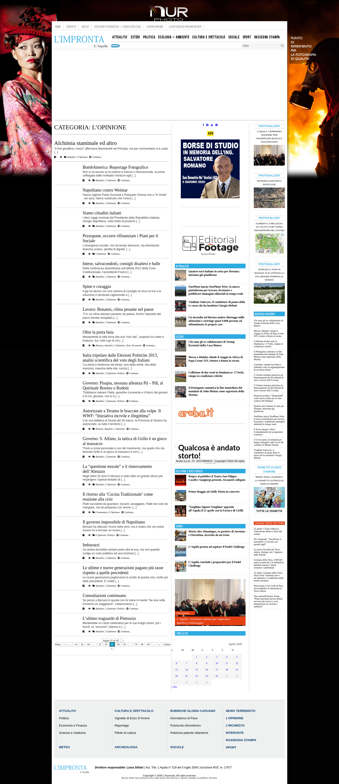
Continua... (95, 157)
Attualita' (71, 157)
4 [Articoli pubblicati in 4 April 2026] (226, 657)
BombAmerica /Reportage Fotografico (115, 167)
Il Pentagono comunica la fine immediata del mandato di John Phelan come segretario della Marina (216, 391)
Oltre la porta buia (98, 332)
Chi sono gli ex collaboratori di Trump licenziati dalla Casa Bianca (212, 343)
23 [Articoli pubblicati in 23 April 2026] (207, 676)
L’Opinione (234, 718)
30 (88, 644)
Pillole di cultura (125, 733)
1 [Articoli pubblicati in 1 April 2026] (196, 657)
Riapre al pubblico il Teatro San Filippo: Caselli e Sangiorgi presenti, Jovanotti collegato (217, 478)
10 (76, 644)
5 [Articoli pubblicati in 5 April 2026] (237, 657)
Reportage (122, 725)
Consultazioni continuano (104, 595)
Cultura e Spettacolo (189, 471)
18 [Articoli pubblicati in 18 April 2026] (227, 669)
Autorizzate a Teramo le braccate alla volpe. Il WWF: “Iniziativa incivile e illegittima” (122, 413)
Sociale (177, 747)
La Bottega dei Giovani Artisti (185, 27)
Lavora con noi (154, 27)
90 (148, 644)
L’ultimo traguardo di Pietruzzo (109, 618)
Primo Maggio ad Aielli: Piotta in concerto (214, 491)
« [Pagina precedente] (65, 644)
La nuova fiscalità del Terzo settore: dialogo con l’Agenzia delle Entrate (268, 552)
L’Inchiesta (235, 725)
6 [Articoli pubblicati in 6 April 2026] (176, 663)
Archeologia (126, 747)
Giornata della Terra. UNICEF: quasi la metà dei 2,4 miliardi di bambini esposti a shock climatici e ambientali (269, 564)
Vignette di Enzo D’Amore (132, 718)
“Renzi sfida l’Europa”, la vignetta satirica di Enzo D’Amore (269, 480)
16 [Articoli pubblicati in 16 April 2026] (207, 669)
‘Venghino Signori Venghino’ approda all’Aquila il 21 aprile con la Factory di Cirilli (216, 508)
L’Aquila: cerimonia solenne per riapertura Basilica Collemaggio (203, 621)
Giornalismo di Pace (184, 718)
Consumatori (102, 512)
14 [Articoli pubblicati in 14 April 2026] (187, 669)
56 (106, 644)
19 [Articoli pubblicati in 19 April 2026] (237, 669)
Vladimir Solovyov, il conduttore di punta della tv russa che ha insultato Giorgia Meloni (217, 303)
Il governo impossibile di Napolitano (114, 522)
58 (118, 644)
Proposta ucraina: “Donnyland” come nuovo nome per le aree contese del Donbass (268, 398)
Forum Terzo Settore (269, 523)
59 (124, 644)
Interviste (235, 733)
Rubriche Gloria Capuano (192, 711)
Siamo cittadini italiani (102, 213)
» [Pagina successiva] (159, 644)
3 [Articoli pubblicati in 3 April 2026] (216, 657)
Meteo (85, 27)
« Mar (174, 687)
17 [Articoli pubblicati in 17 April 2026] (217, 669)
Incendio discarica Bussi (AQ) (269, 183)
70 (136, 644)
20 (82, 644)
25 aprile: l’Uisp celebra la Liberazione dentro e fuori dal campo (268, 531)
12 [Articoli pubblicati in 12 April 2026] (237, 663)
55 (100, 644)
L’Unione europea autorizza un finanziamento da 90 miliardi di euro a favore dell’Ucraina (268, 377)
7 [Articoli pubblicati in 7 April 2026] (186, 663)
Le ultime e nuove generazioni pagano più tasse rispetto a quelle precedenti (123, 570)
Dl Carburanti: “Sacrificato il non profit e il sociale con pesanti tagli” (267, 542)
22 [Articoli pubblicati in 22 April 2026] (196, 676)
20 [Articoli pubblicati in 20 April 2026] (176, 676)
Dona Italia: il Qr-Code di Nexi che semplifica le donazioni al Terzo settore (268, 588)
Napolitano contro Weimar (105, 190)
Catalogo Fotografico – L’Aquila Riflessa (117, 27)
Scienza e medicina (72, 733)
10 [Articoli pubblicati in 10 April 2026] (217, 663)
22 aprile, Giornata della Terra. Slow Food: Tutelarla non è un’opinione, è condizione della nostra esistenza (268, 577)
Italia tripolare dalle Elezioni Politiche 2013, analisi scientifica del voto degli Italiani (120, 358)
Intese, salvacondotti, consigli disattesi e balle (121, 263)
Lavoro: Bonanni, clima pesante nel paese (118, 309)
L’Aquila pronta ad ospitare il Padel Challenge (217, 546)
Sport (179, 526)
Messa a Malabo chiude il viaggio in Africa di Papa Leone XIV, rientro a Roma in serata (216, 358)
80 (142, 644)
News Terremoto (133, 345)
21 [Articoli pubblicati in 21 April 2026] (187, 676)
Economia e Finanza (73, 725)
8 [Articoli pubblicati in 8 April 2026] (196, 663)
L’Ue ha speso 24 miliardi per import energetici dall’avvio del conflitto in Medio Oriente (268, 442)
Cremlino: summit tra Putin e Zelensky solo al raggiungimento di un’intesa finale (269, 367)
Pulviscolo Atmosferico (185, 725)
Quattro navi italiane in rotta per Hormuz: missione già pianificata (214, 273)
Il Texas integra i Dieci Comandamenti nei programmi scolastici (268, 432)
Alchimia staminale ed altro (85, 143)
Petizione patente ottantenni (189, 733)
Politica (121, 373)
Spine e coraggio (97, 286)
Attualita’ (68, 711)
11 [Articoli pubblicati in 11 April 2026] (227, 663)
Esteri (180, 337)
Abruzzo (99, 345)
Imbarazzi (91, 545)
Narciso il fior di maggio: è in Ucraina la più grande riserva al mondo (269, 274)
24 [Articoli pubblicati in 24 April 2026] (217, 676)
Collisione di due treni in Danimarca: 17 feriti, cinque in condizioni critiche (216, 374)
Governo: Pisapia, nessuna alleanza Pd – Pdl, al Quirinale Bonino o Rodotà (123, 385)
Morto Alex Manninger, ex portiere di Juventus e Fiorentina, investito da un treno (217, 533)
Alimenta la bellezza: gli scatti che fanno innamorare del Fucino (269, 227)
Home (58, 27)
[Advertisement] (169, 85)
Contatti (71, 27)
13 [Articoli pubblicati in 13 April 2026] (176, 669)
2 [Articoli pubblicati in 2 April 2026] (206, 657)
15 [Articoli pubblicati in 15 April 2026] (196, 669)
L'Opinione (82, 157)
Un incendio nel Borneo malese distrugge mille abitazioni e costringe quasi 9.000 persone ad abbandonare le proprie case (216, 321)
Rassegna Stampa (241, 740)
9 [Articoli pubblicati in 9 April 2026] (206, 663)
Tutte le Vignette (269, 511)
